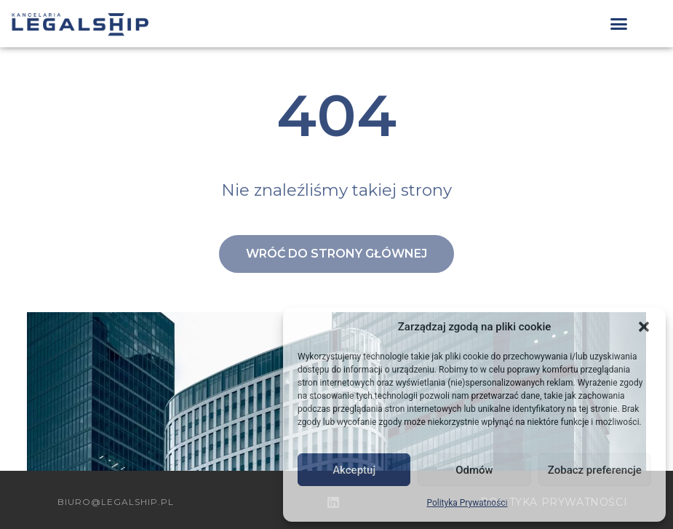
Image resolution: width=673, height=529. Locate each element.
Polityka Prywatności (466, 503)
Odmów (474, 470)
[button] (644, 326)
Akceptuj (353, 470)
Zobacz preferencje (595, 470)
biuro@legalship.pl (115, 501)
